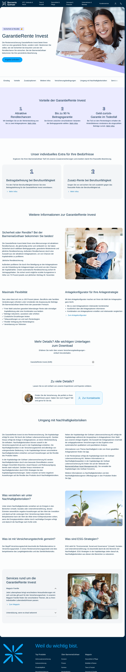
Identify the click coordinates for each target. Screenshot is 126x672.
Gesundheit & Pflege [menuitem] (55, 3)
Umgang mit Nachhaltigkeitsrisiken (93, 81)
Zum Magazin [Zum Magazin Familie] (13, 604)
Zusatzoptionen (30, 81)
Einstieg (7, 81)
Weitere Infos (45, 81)
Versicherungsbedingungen (65, 81)
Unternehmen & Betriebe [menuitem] (87, 3)
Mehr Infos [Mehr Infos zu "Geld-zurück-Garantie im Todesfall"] (110, 126)
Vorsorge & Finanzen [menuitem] (69, 3)
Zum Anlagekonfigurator (75, 315)
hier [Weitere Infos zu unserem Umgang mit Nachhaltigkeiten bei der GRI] (87, 452)
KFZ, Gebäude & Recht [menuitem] (27, 3)
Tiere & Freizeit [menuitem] (41, 3)
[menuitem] (115, 3)
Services (114, 81)
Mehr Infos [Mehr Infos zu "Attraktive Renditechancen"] (32, 123)
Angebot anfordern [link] (12, 60)
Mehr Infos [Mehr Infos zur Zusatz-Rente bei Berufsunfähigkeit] (73, 192)
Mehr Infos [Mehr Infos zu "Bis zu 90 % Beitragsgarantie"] (74, 123)
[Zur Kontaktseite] (89, 398)
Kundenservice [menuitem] (104, 3)
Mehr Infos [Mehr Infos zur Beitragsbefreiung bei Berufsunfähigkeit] (11, 192)
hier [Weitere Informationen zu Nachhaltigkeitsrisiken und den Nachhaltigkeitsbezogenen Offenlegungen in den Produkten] (69, 478)
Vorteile (17, 81)
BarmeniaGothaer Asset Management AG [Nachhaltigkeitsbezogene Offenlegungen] (81, 466)
